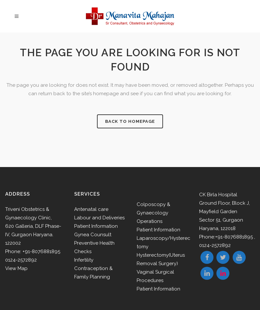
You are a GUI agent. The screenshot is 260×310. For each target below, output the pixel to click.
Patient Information (96, 226)
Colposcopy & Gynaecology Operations (153, 212)
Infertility (83, 260)
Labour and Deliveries (99, 218)
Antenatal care (91, 209)
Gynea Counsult (92, 235)
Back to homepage (130, 121)
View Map (16, 268)
